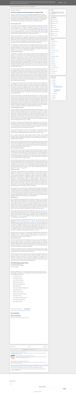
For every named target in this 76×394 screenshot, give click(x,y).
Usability (52, 73)
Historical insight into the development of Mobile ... (57, 87)
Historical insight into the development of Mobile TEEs (19, 361)
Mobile (23, 310)
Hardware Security (16, 310)
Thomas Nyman (14, 265)
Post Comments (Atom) (31, 349)
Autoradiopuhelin (14, 58)
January (54, 93)
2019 (53, 83)
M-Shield (12, 156)
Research (26, 310)
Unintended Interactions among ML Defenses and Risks (24, 355)
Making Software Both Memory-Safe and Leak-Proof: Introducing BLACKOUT (27, 367)
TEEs (29, 310)
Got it (65, 2)
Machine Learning (54, 56)
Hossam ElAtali (55, 21)
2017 (53, 95)
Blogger (40, 391)
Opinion (52, 61)
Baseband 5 (25, 119)
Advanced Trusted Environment (24, 220)
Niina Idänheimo (55, 29)
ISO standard (20, 215)
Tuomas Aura (54, 33)
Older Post (45, 346)
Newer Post (13, 346)
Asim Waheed (54, 19)
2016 (53, 97)
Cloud (52, 43)
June (54, 84)
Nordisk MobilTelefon (33, 58)
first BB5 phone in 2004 (22, 129)
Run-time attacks (54, 67)
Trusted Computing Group (43, 210)
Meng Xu (54, 25)
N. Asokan (12, 266)
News (52, 60)
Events (52, 48)
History (21, 310)
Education (53, 45)
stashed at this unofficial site (21, 167)
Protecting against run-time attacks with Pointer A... (57, 90)
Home (29, 346)
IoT (51, 54)
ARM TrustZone (25, 165)
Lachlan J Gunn (55, 23)
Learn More (60, 2)
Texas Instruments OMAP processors (17, 153)
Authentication (53, 41)
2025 (53, 78)
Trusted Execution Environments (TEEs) (20, 14)
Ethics (52, 47)
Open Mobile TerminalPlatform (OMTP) (38, 219)
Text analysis (53, 71)
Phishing (52, 63)
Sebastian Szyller (55, 31)
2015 (53, 98)
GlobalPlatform (33, 222)
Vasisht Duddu (54, 35)
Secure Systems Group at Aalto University (31, 35)
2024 (53, 80)
